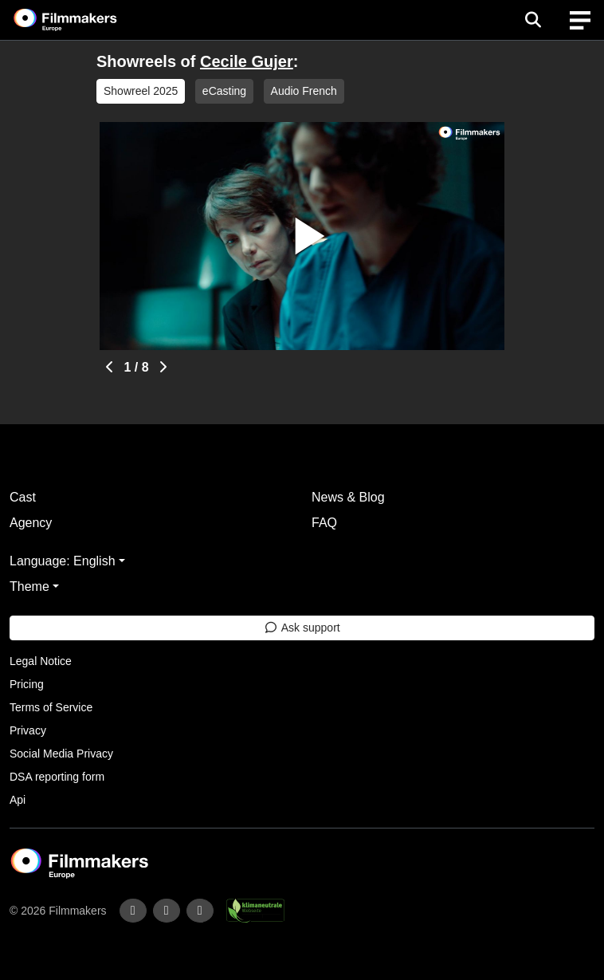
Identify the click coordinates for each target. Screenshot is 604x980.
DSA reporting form (57, 776)
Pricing (27, 684)
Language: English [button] (63, 561)
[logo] (84, 20)
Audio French (304, 91)
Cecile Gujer (246, 61)
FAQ (324, 522)
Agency (31, 522)
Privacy (28, 730)
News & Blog (348, 497)
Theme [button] (29, 586)
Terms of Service (51, 707)
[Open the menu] (532, 20)
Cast (23, 497)
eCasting (224, 91)
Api (17, 799)
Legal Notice (41, 661)
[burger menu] (580, 20)
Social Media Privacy (61, 753)
